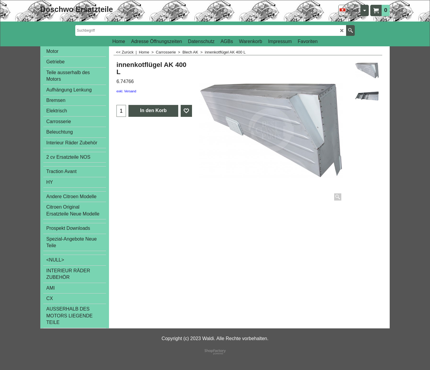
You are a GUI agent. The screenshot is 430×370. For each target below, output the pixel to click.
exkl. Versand (126, 91)
